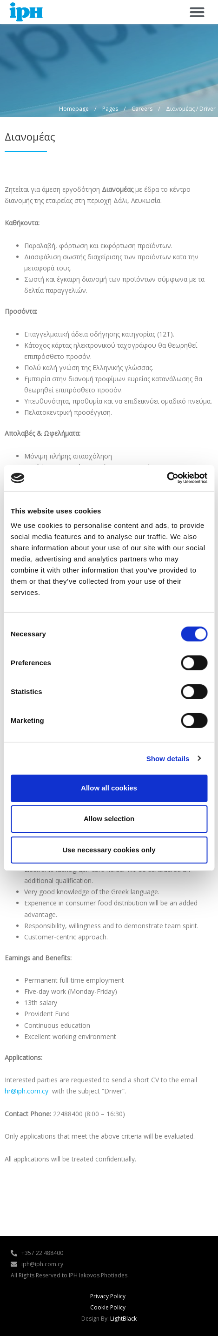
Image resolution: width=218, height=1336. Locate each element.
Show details (168, 758)
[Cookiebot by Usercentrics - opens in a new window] (166, 478)
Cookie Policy (108, 1307)
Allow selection (109, 819)
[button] (197, 12)
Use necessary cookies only (108, 849)
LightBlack (123, 1319)
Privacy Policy (108, 1296)
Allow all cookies (109, 788)
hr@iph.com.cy (26, 1090)
